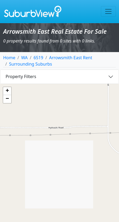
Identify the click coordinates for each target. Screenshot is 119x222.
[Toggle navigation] (108, 11)
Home (9, 58)
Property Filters (21, 76)
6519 (38, 58)
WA (24, 58)
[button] (7, 91)
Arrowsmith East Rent (70, 58)
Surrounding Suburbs (30, 64)
